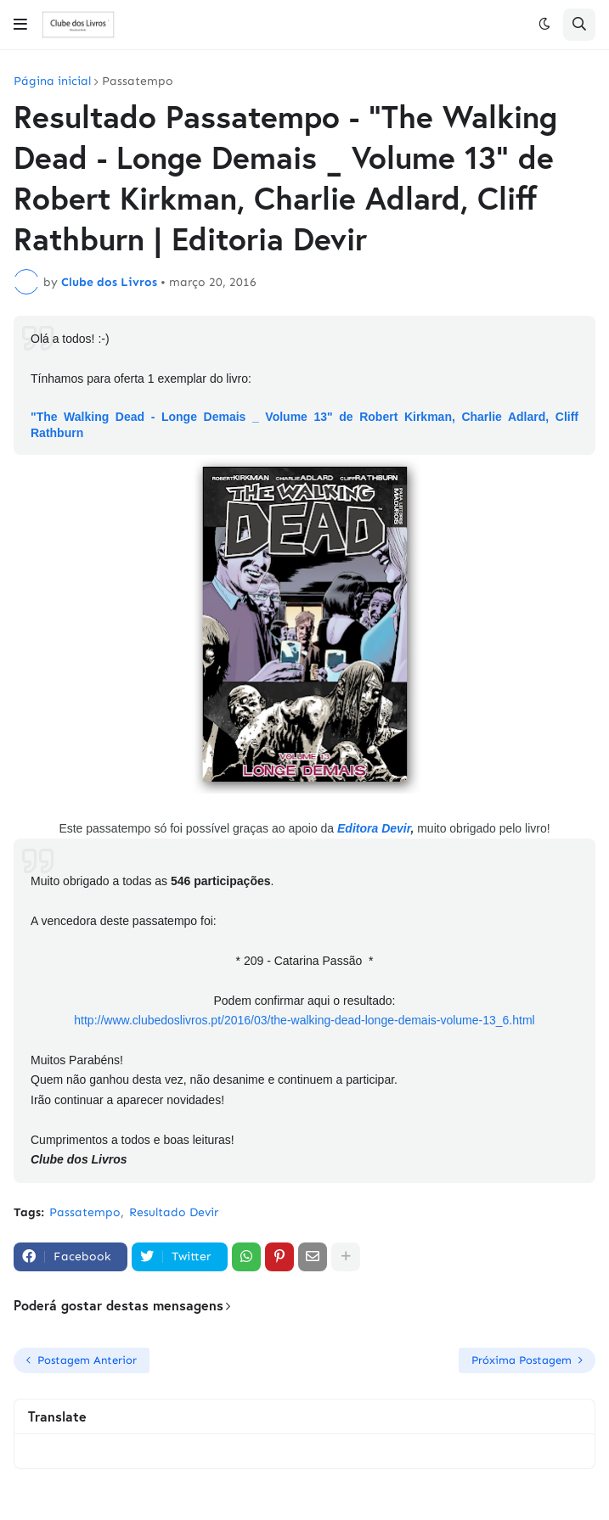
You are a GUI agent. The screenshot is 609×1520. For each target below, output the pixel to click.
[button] (20, 24)
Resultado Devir (173, 1212)
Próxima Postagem (521, 1360)
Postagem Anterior (87, 1360)
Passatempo (137, 81)
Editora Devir (373, 828)
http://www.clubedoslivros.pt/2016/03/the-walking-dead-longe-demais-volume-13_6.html (304, 1020)
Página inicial (52, 81)
